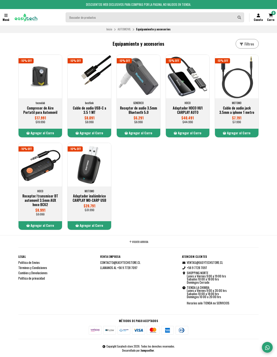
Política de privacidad (31, 278)
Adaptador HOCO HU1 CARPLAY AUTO (188, 110)
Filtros (246, 44)
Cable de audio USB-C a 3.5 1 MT (89, 110)
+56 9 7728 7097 (194, 267)
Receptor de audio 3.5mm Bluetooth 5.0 (138, 110)
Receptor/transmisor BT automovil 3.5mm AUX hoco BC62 (40, 200)
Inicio (109, 29)
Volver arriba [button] (138, 242)
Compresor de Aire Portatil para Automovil (40, 110)
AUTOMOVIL (124, 29)
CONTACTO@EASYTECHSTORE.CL (120, 262)
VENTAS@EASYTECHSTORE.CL (202, 262)
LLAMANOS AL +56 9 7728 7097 (118, 267)
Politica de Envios (29, 262)
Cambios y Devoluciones (32, 272)
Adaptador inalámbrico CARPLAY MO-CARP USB (89, 198)
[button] (40, 133)
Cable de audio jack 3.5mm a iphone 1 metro (236, 110)
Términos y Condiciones (32, 267)
